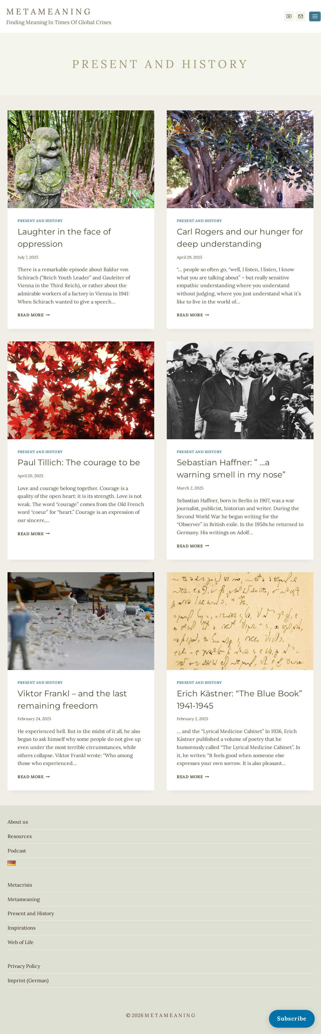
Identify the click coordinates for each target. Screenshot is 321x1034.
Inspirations (21, 928)
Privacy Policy (24, 966)
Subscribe (292, 1018)
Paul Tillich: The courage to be (79, 462)
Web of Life (21, 942)
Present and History (40, 221)
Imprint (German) (28, 980)
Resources (20, 836)
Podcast (17, 850)
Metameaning (24, 899)
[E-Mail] (301, 16)
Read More (34, 315)
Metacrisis (20, 885)
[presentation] (81, 159)
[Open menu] (315, 16)
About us (18, 822)
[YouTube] (289, 16)
